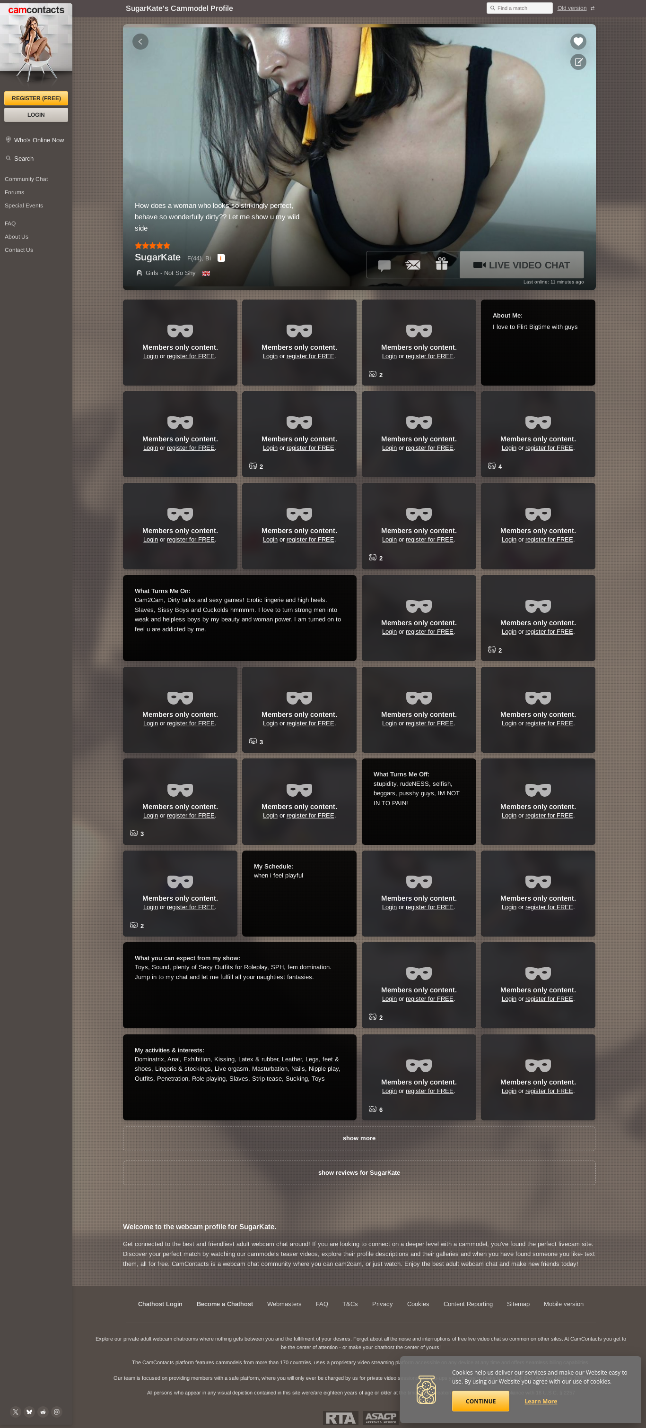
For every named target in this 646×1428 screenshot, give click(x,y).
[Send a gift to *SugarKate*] (442, 264)
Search (24, 158)
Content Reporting (468, 1304)
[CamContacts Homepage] (36, 47)
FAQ (322, 1304)
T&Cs (350, 1304)
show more (359, 1138)
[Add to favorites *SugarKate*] (578, 42)
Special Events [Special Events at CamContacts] (24, 205)
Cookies (418, 1304)
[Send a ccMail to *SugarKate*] (413, 264)
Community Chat (26, 179)
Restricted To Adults (340, 1418)
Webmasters (284, 1304)
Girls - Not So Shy (165, 272)
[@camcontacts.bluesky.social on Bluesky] (29, 1412)
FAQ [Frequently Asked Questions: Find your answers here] (10, 223)
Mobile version (564, 1304)
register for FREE (191, 356)
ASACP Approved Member (381, 1418)
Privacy (382, 1304)
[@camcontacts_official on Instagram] (56, 1412)
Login (36, 115)
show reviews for (359, 1172)
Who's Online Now (39, 140)
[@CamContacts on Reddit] (43, 1412)
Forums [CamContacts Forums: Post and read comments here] (14, 192)
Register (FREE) (36, 98)
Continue (481, 1401)
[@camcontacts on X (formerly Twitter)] (15, 1412)
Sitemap (518, 1304)
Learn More (541, 1401)
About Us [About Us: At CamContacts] (16, 236)
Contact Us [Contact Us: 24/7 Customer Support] (19, 250)
